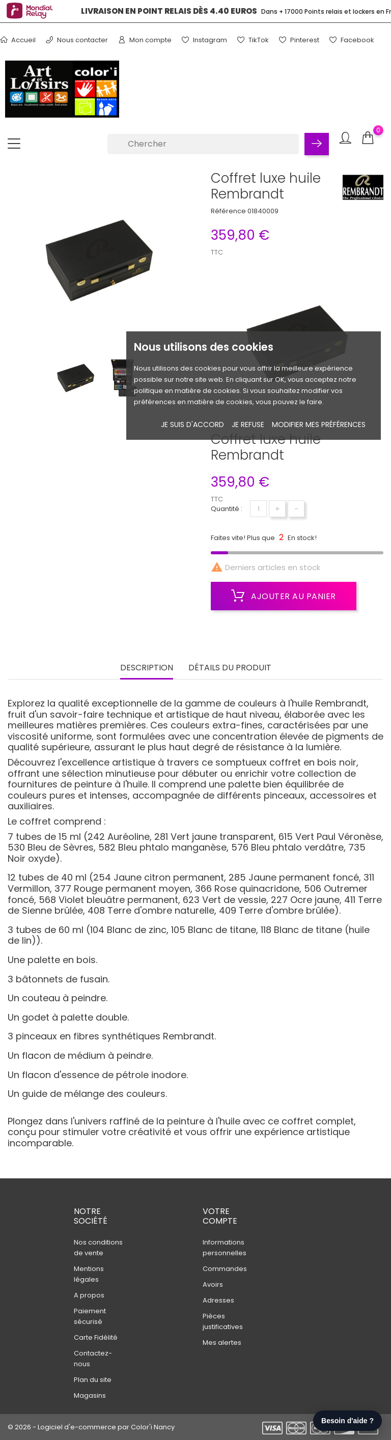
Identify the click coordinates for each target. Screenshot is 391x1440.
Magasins (90, 1395)
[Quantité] (258, 508)
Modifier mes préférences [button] (319, 424)
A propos (89, 1295)
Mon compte (145, 40)
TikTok (253, 40)
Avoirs (213, 1284)
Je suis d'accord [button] (192, 424)
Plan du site (92, 1380)
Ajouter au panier (283, 596)
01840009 (262, 211)
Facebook (351, 40)
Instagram (204, 40)
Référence (228, 211)
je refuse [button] (248, 424)
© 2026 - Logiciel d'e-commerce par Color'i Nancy (91, 1427)
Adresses (218, 1300)
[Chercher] (203, 144)
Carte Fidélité (96, 1337)
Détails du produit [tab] (229, 668)
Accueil (18, 40)
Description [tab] (146, 668)
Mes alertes (222, 1342)
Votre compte (220, 1216)
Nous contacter (77, 40)
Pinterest (299, 40)
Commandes (225, 1269)
